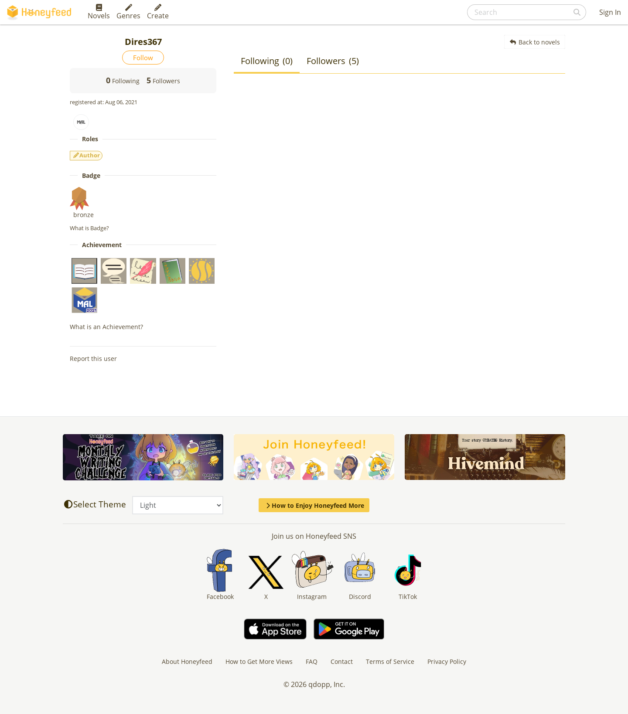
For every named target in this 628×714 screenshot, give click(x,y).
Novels (99, 12)
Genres (128, 12)
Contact (342, 661)
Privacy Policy (446, 661)
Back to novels (534, 42)
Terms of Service (390, 661)
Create (158, 12)
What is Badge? (89, 228)
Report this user (93, 358)
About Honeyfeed (187, 661)
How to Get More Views (259, 661)
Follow (143, 57)
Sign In (610, 12)
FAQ (311, 661)
